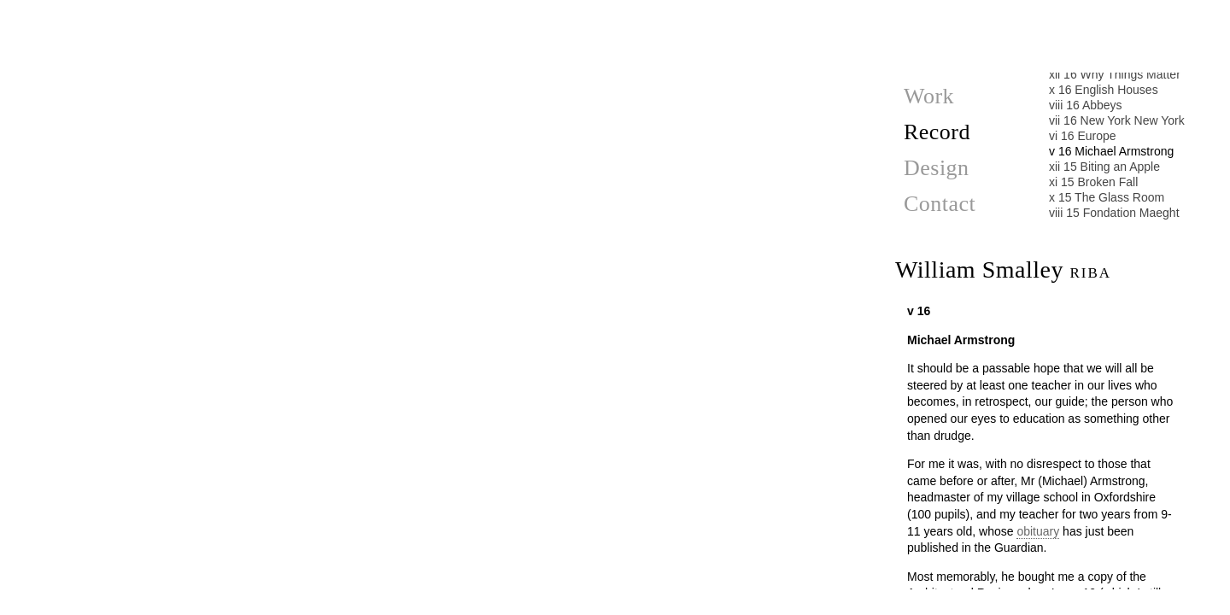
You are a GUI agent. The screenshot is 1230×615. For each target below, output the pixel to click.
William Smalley (1003, 270)
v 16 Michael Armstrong (1111, 151)
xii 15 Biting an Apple (1104, 167)
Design (936, 167)
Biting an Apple (430, 593)
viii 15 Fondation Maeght (1114, 213)
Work (929, 96)
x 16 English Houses (1103, 90)
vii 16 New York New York (1117, 120)
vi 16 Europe (1082, 136)
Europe (430, 17)
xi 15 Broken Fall (1093, 182)
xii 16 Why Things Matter (1114, 74)
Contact (939, 203)
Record (937, 132)
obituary (1037, 531)
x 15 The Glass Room (1106, 197)
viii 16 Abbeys (1085, 105)
